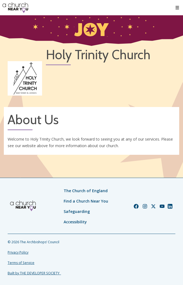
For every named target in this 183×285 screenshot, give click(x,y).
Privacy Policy (18, 252)
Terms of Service (21, 262)
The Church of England (86, 190)
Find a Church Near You (86, 201)
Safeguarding (77, 211)
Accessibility (75, 221)
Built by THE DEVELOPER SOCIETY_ (34, 273)
